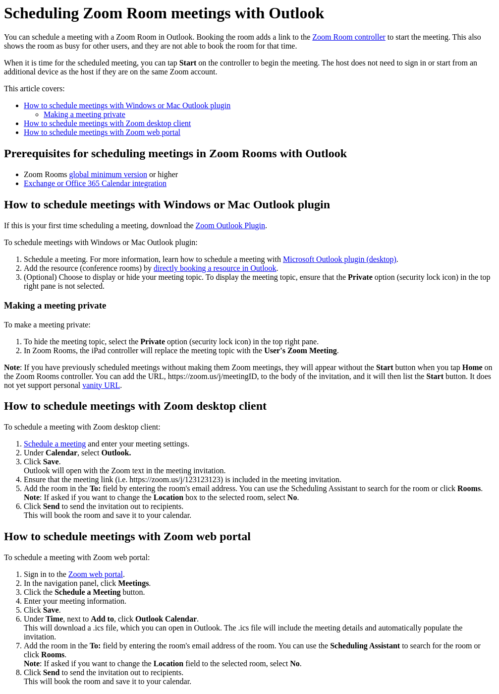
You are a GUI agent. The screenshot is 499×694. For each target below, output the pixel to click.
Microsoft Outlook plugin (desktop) (339, 259)
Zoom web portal (95, 574)
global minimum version (108, 174)
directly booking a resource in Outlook (215, 268)
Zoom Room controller (349, 37)
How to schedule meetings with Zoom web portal (102, 132)
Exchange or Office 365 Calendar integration (95, 183)
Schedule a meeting (55, 444)
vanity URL (101, 385)
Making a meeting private (84, 114)
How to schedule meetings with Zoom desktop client (107, 123)
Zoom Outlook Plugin (230, 225)
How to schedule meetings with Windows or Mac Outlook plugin (127, 105)
